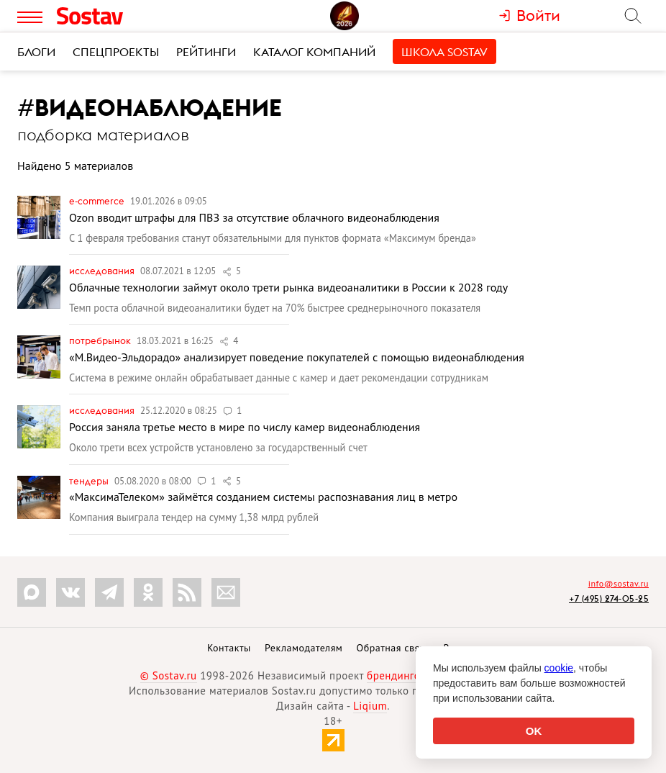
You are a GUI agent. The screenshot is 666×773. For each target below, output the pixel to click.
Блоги (36, 52)
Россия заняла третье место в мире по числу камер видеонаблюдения (244, 427)
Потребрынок (101, 340)
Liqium (370, 706)
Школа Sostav (444, 52)
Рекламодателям (303, 647)
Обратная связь (393, 647)
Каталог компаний (314, 52)
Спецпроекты (116, 52)
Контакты (229, 647)
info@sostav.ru (618, 583)
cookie (558, 668)
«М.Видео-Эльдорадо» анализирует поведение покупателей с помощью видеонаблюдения (296, 357)
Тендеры (90, 481)
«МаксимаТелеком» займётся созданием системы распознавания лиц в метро (263, 496)
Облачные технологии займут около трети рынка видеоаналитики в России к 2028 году (288, 287)
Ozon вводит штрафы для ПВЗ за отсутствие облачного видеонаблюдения (254, 217)
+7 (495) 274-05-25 (609, 598)
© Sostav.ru (168, 675)
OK (534, 731)
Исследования (103, 270)
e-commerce (98, 201)
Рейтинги (206, 52)
